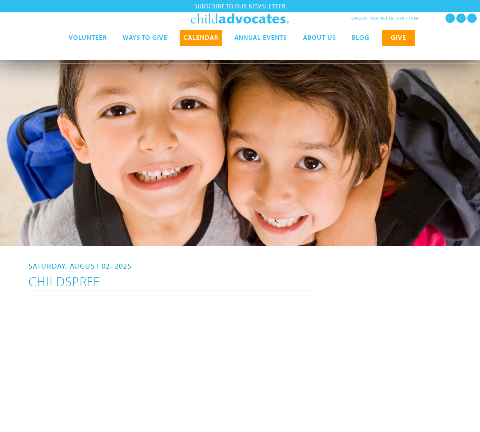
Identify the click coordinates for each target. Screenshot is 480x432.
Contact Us (382, 18)
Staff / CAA (407, 18)
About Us (319, 51)
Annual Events (260, 51)
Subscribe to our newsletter (240, 6)
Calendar (200, 51)
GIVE (398, 51)
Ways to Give (145, 51)
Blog (360, 51)
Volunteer (87, 51)
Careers (359, 18)
